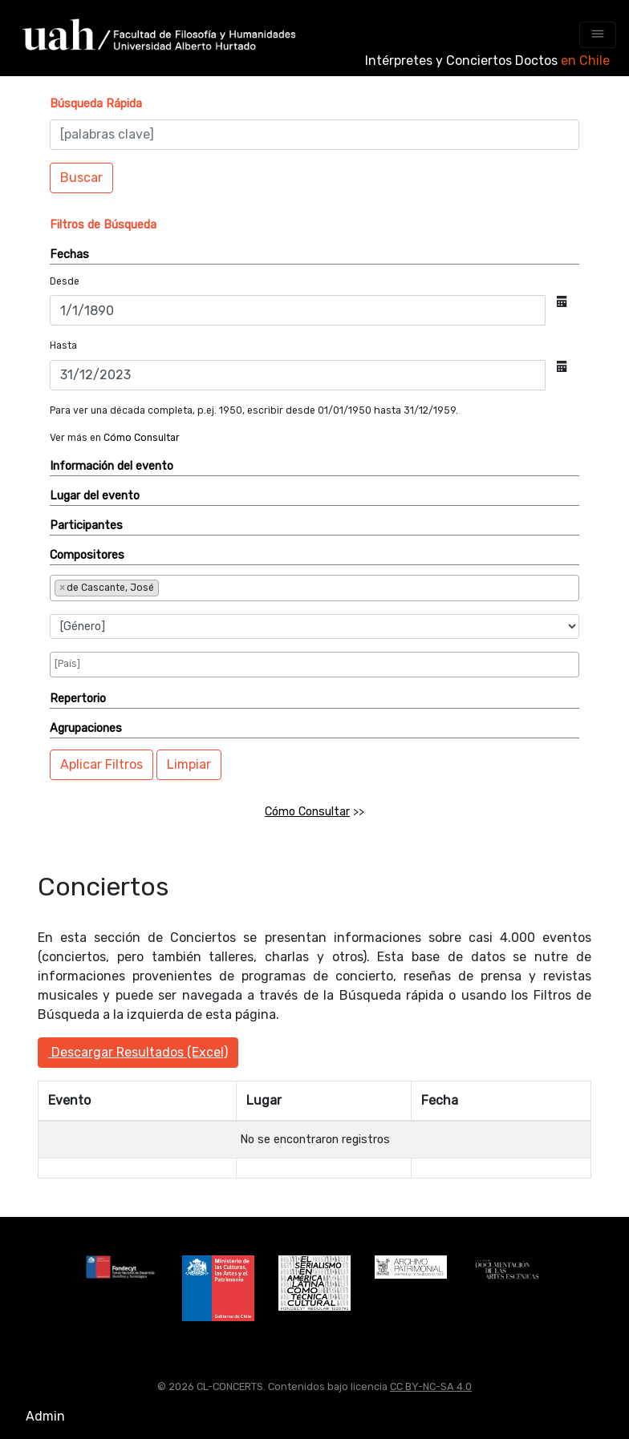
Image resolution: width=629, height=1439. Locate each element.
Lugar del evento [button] (95, 496)
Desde (64, 281)
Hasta (63, 345)
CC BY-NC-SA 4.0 (431, 1386)
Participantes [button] (86, 525)
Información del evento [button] (111, 466)
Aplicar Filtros (101, 764)
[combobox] (314, 588)
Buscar (81, 177)
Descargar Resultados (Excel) (138, 1052)
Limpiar (189, 764)
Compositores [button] (87, 555)
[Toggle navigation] (597, 35)
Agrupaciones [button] (86, 728)
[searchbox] (216, 587)
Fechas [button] (69, 254)
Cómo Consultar (141, 437)
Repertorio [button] (78, 698)
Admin (45, 1416)
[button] (96, 104)
